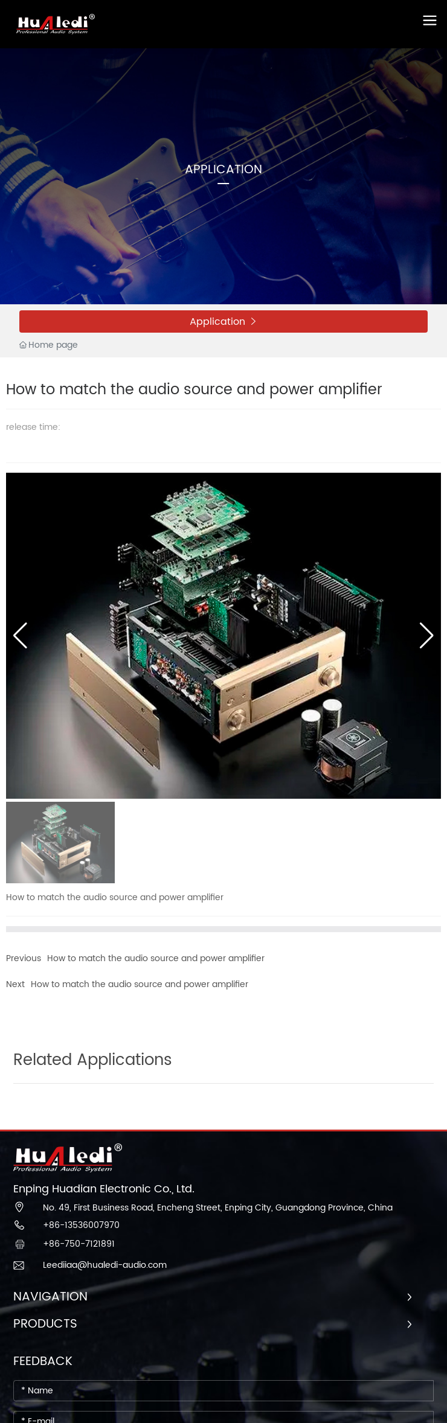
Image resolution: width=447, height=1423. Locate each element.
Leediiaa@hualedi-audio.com (105, 1265)
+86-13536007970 (81, 1225)
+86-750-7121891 (79, 1244)
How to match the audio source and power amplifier (156, 958)
